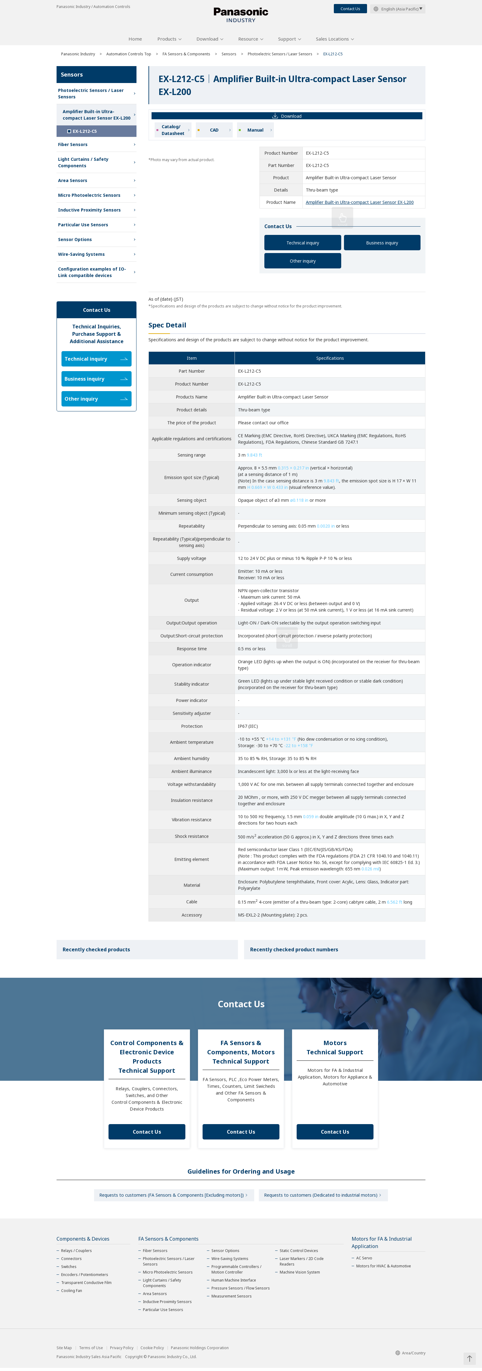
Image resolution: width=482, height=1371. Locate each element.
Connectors (71, 1261)
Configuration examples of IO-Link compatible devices (92, 274)
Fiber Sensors (73, 146)
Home (135, 41)
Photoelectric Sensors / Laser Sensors (281, 56)
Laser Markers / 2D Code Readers (302, 1264)
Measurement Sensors (231, 1299)
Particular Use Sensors (83, 227)
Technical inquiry (302, 245)
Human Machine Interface (233, 1283)
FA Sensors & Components (186, 56)
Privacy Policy (121, 1351)
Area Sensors (72, 182)
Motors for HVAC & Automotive (383, 1269)
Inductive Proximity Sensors (89, 212)
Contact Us (350, 8)
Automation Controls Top (128, 56)
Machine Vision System (300, 1275)
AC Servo (364, 1261)
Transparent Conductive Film (86, 1285)
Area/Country (410, 1356)
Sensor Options (75, 241)
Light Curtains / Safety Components (83, 164)
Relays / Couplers (76, 1253)
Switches (69, 1269)
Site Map (64, 1351)
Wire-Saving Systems (81, 256)
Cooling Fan (71, 1293)
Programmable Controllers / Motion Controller (236, 1272)
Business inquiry (382, 245)
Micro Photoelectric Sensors (89, 197)
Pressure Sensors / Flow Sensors (240, 1291)
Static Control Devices (299, 1253)
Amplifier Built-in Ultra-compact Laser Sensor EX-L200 (360, 205)
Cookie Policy (152, 1351)
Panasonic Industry (78, 56)
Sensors (229, 56)
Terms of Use (91, 1351)
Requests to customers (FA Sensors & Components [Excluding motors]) (170, 1198)
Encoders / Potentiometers (84, 1277)
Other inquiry (303, 263)
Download (207, 41)
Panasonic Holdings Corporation (200, 1351)
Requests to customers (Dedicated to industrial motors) (321, 1198)
